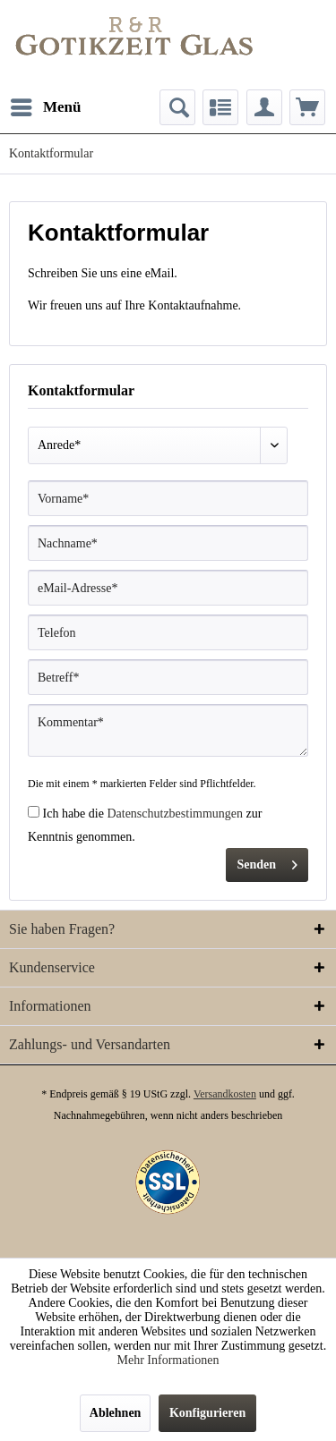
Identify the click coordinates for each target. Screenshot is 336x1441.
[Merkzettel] (220, 107)
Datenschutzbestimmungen (175, 813)
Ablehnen (116, 1413)
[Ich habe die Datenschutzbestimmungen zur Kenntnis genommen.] (33, 812)
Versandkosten (225, 1094)
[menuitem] (45, 107)
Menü (46, 104)
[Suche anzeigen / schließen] (177, 107)
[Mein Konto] (264, 107)
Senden (267, 861)
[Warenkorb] (307, 107)
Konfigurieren (207, 1413)
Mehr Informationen (168, 1360)
